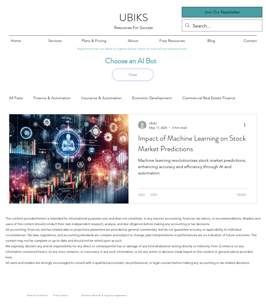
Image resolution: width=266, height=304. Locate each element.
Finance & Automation (52, 98)
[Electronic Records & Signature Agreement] (104, 295)
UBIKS (133, 17)
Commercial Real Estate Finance (208, 98)
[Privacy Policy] (60, 295)
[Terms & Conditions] (37, 295)
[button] (222, 12)
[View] (133, 74)
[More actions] (246, 125)
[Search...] (222, 26)
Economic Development (152, 98)
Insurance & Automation (101, 98)
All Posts (16, 98)
